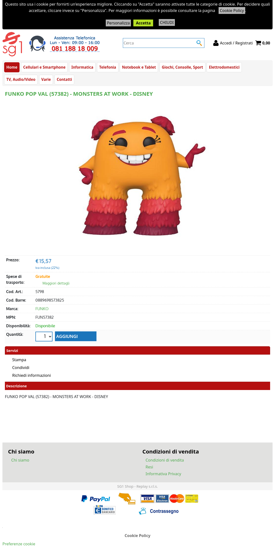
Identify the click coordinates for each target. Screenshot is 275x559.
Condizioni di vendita (165, 460)
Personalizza (118, 23)
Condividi (20, 367)
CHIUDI (167, 22)
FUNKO (42, 308)
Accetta (143, 23)
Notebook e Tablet (139, 67)
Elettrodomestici (224, 67)
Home (11, 67)
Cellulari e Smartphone (44, 67)
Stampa (19, 360)
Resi (149, 467)
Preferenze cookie (18, 544)
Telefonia (107, 67)
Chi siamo (20, 460)
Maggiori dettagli (56, 283)
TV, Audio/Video (20, 79)
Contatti (64, 79)
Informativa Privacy (163, 473)
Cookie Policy (232, 10)
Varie (46, 79)
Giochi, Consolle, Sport (182, 67)
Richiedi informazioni (31, 375)
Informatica (82, 67)
